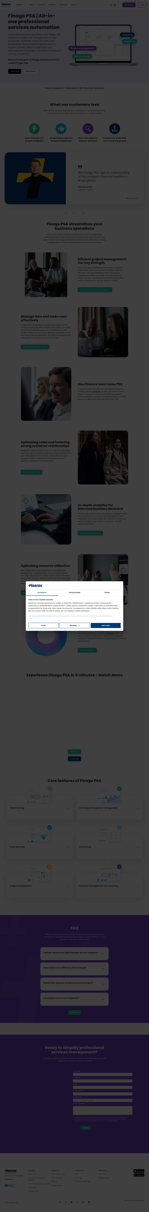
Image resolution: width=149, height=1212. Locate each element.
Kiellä (43, 625)
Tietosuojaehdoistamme (41, 616)
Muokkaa (74, 625)
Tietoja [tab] (107, 592)
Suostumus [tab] (42, 592)
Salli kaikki (105, 625)
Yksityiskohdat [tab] (74, 592)
